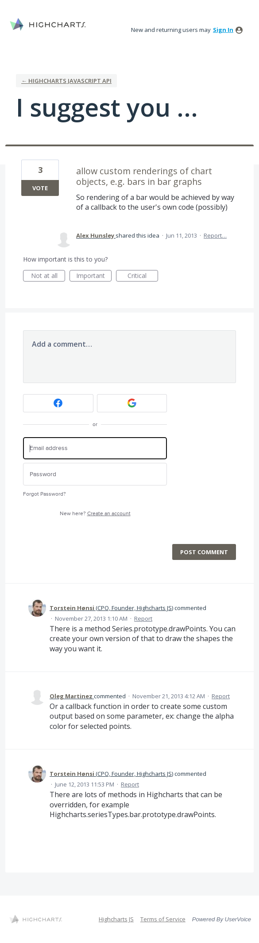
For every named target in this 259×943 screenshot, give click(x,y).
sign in (223, 30)
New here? (95, 513)
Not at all (48, 276)
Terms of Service (163, 919)
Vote (40, 188)
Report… (215, 235)
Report (143, 618)
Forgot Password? (44, 494)
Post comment (204, 552)
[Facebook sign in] (58, 403)
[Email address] (95, 448)
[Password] (95, 474)
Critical (143, 276)
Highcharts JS (116, 919)
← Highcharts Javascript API (66, 81)
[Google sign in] (132, 403)
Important (94, 276)
